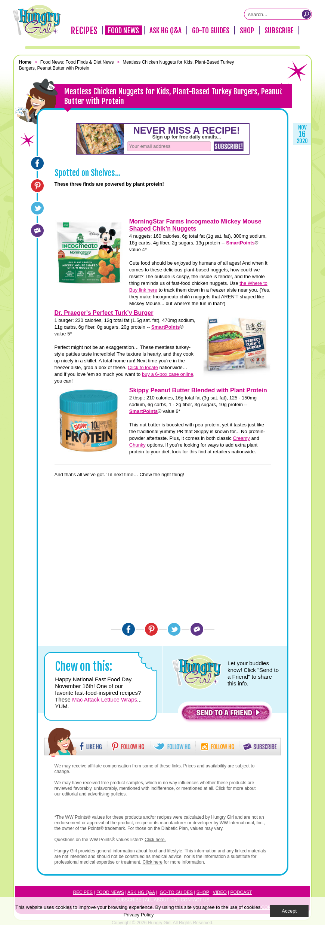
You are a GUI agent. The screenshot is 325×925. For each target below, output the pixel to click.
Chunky (137, 445)
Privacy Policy (139, 915)
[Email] (37, 230)
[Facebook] (37, 163)
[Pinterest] (37, 185)
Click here (152, 862)
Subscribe (279, 30)
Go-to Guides (176, 892)
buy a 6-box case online (167, 374)
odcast (242, 892)
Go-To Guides (210, 30)
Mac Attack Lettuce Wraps (104, 699)
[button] (225, 714)
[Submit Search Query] (306, 14)
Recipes (84, 30)
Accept (289, 911)
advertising (98, 794)
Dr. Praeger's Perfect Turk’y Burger (104, 313)
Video (219, 892)
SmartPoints (240, 243)
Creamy (241, 438)
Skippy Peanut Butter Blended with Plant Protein (198, 390)
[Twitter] (37, 208)
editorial (70, 794)
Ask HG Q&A (165, 30)
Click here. (155, 839)
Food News (123, 30)
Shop (247, 30)
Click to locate (143, 367)
